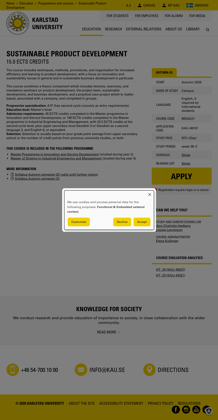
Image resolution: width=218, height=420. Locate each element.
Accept (142, 222)
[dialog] (109, 210)
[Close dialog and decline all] (149, 193)
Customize (78, 222)
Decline (122, 222)
